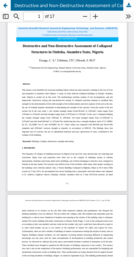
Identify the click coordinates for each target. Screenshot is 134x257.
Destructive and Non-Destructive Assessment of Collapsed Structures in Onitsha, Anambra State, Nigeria (74, 5)
